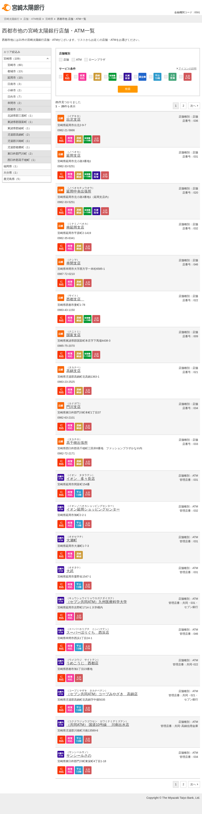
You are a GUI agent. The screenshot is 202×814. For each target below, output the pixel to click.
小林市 (15, 90)
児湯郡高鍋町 (19, 134)
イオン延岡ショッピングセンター (93, 509)
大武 (69, 571)
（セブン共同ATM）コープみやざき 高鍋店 (102, 694)
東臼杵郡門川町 (21, 153)
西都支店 (75, 299)
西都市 (15, 109)
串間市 (15, 102)
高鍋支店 (73, 371)
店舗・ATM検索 (32, 18)
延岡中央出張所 (78, 191)
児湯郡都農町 (19, 147)
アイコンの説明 (187, 68)
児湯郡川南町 (19, 140)
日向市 (15, 96)
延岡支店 (73, 156)
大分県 (11, 172)
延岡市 (16, 77)
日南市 (15, 83)
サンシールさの (78, 756)
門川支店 (73, 407)
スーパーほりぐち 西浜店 (87, 632)
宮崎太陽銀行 (11, 18)
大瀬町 (71, 540)
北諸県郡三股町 (21, 115)
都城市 (16, 71)
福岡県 (11, 166)
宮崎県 (49, 18)
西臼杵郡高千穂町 (22, 159)
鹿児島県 (13, 178)
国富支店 (73, 335)
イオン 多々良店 (80, 479)
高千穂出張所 (77, 443)
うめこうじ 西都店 (82, 663)
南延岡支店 (75, 227)
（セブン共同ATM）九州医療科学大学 (96, 602)
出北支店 (73, 120)
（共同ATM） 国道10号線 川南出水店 (97, 725)
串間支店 (73, 263)
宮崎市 (16, 64)
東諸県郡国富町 (21, 121)
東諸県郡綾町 (19, 128)
